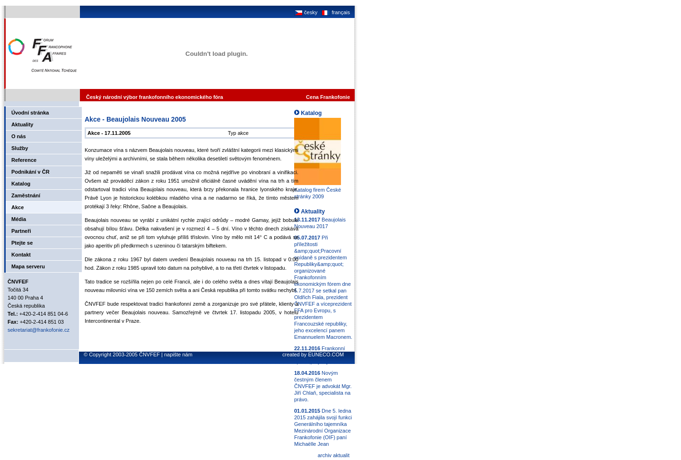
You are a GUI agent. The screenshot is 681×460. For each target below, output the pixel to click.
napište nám (178, 354)
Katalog (20, 183)
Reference (23, 160)
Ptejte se (22, 243)
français (335, 12)
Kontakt (21, 254)
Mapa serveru (28, 266)
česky (305, 12)
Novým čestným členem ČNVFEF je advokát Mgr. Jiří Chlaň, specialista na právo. (323, 386)
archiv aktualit (333, 455)
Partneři (21, 231)
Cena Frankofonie (328, 97)
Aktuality (22, 124)
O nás (18, 136)
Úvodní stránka (30, 112)
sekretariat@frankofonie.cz (39, 330)
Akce (17, 207)
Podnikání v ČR (30, 172)
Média (18, 219)
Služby (19, 148)
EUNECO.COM (326, 354)
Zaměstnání (25, 195)
